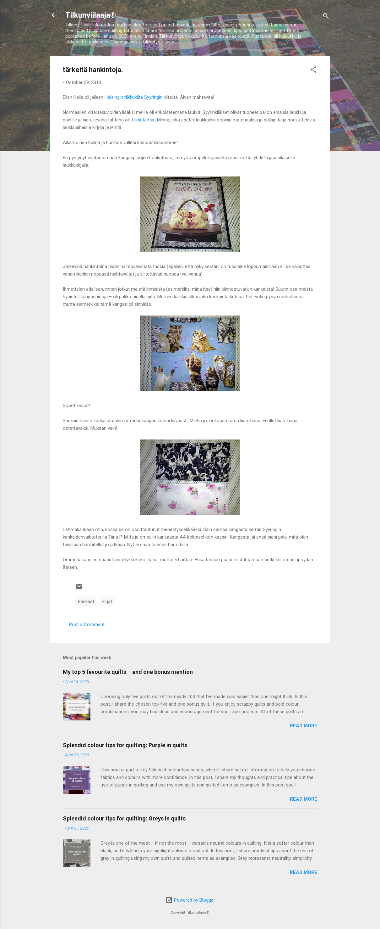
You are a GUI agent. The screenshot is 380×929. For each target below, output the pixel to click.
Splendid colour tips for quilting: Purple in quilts (125, 745)
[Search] (326, 17)
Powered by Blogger (190, 900)
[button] (313, 71)
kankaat (86, 601)
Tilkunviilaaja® (90, 15)
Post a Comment (87, 624)
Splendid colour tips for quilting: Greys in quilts (124, 818)
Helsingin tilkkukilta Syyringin (133, 97)
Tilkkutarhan (143, 120)
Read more (303, 726)
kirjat (107, 601)
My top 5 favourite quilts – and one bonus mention (128, 672)
